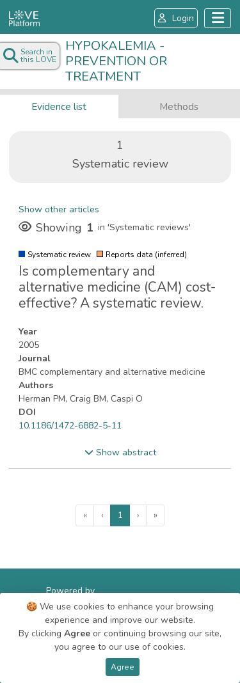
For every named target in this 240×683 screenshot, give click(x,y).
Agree (122, 667)
